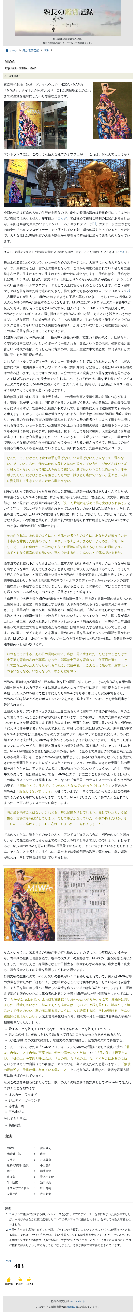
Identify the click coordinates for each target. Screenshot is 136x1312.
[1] (94, 222)
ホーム (11, 50)
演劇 (46, 50)
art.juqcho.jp (78, 1301)
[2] (128, 289)
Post (8, 1261)
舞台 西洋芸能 (31, 50)
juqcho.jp (72, 1306)
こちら (121, 251)
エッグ (62, 218)
